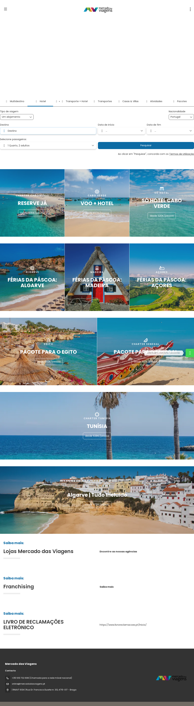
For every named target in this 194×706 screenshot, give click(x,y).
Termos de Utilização (181, 154)
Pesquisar (146, 145)
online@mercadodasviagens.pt (28, 683)
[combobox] (179, 117)
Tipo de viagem (9, 111)
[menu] (190, 9)
